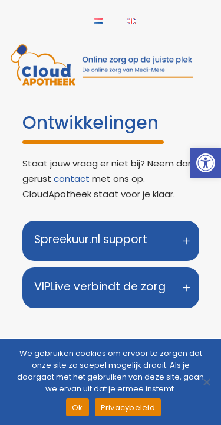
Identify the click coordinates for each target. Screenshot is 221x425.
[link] (205, 163)
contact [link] (72, 178)
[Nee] (206, 382)
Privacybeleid (128, 407)
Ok (77, 407)
